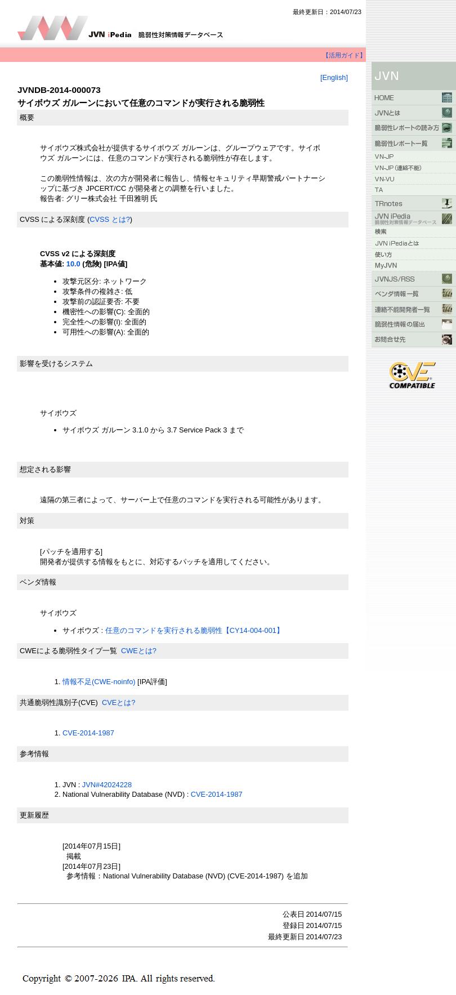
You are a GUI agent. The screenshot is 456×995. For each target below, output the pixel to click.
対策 (27, 520)
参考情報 (34, 753)
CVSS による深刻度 (52, 219)
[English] (334, 77)
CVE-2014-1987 (88, 733)
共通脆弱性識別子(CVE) (59, 702)
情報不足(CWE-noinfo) (99, 681)
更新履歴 (34, 815)
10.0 (73, 264)
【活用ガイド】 (344, 55)
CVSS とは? (110, 219)
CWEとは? (139, 650)
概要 (27, 117)
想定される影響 (45, 469)
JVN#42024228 (107, 784)
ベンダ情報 (38, 582)
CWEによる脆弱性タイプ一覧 (68, 650)
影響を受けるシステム (56, 363)
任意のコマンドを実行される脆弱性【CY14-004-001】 (194, 630)
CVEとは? (118, 702)
